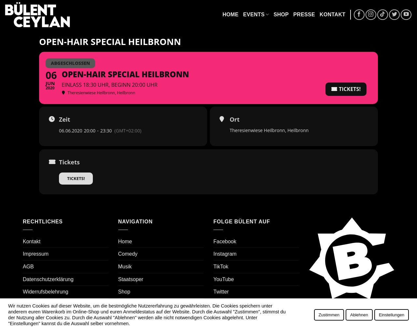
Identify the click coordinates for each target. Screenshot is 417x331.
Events (256, 14)
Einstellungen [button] (391, 314)
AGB (28, 266)
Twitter (221, 291)
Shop (281, 14)
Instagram (225, 254)
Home (230, 14)
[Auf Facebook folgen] (359, 14)
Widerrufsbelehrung (45, 291)
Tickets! (76, 178)
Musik (125, 266)
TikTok (220, 266)
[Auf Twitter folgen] (394, 14)
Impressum (36, 254)
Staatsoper (130, 279)
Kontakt (332, 14)
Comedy (128, 254)
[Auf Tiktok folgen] (382, 14)
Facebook (224, 241)
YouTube (223, 279)
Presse (304, 14)
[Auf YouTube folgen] (406, 14)
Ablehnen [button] (359, 314)
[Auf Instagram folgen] (371, 14)
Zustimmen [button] (329, 314)
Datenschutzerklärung (48, 279)
